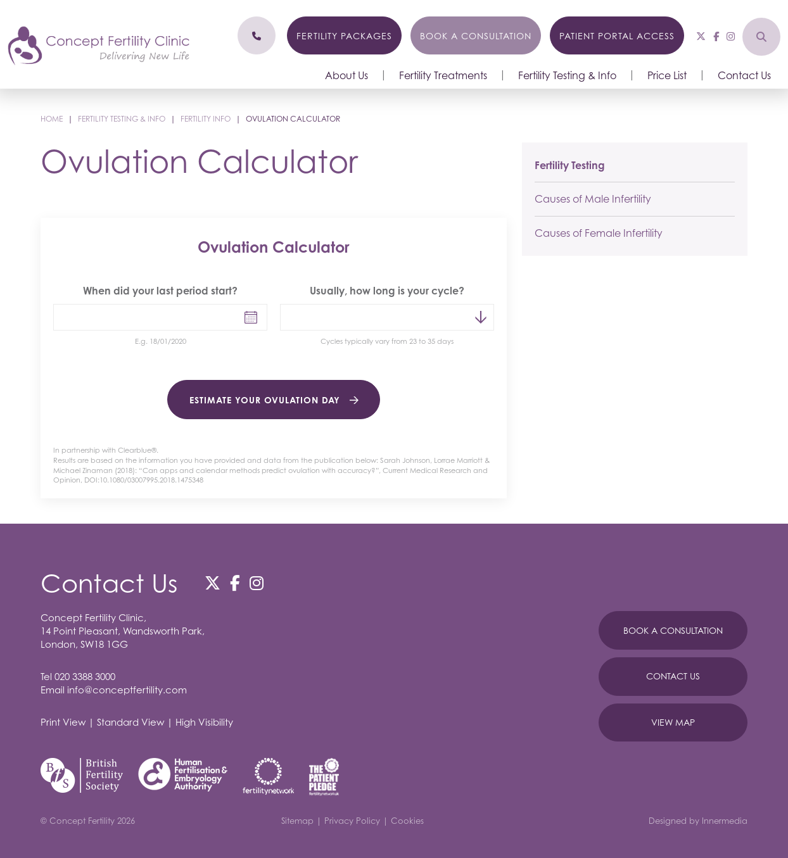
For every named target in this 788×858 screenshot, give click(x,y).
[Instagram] (731, 36)
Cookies (407, 821)
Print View (63, 722)
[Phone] (257, 35)
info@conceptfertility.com (127, 689)
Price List (667, 75)
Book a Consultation (475, 35)
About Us (346, 75)
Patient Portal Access (617, 35)
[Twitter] (701, 36)
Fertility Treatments (443, 75)
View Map (673, 722)
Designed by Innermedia (698, 821)
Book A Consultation (673, 630)
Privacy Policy (352, 821)
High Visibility (204, 722)
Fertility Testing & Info (567, 75)
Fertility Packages (344, 35)
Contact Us (744, 75)
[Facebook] (716, 36)
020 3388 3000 (84, 676)
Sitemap (297, 821)
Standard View (130, 722)
